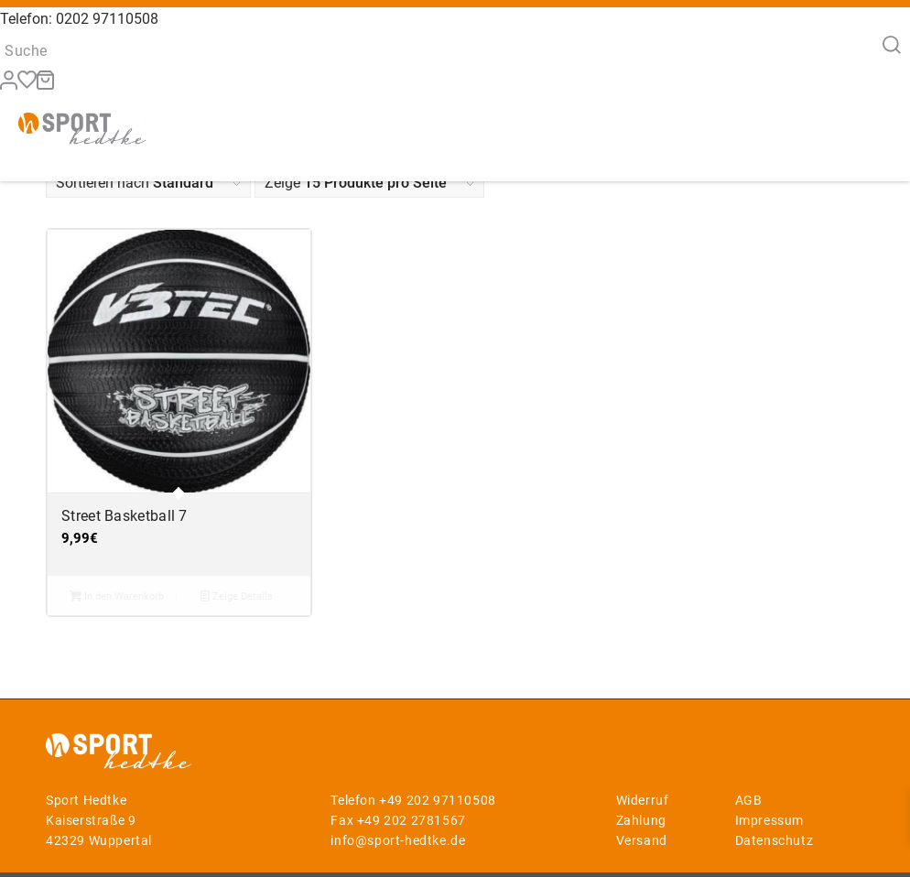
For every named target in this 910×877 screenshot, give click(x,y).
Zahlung (641, 820)
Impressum (769, 820)
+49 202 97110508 (437, 800)
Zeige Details (236, 596)
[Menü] (872, 138)
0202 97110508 (107, 18)
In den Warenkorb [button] (117, 596)
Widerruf (642, 800)
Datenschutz (774, 840)
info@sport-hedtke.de (397, 840)
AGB (749, 800)
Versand (641, 840)
